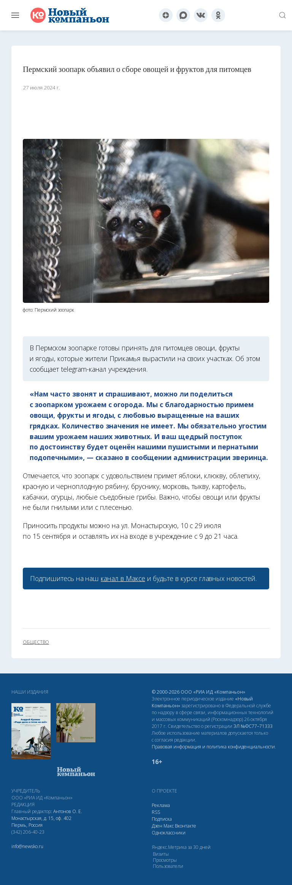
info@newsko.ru (27, 846)
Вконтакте (185, 826)
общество (36, 642)
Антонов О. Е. (67, 811)
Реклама (161, 805)
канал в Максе (123, 578)
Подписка (162, 819)
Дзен (157, 826)
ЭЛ (253, 726)
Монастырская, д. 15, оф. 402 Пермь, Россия (41, 821)
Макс (168, 826)
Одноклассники (169, 832)
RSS (156, 812)
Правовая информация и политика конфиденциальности (213, 746)
